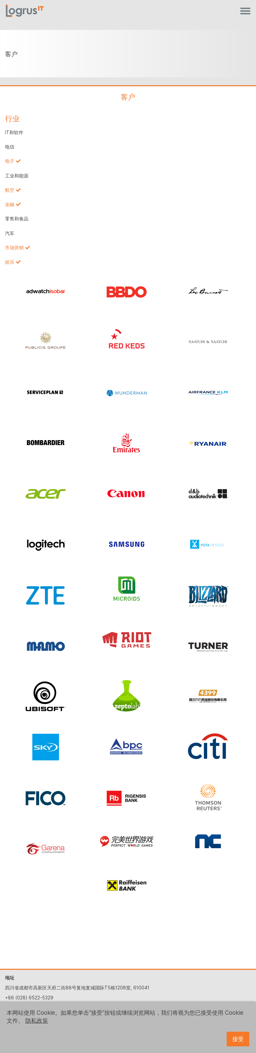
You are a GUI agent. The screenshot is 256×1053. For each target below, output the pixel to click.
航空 (9, 190)
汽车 (9, 233)
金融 (9, 204)
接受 (238, 1039)
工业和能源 (16, 175)
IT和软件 (14, 132)
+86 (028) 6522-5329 (29, 997)
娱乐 (9, 262)
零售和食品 (16, 218)
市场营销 (14, 247)
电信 (9, 146)
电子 (9, 161)
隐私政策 (36, 1020)
